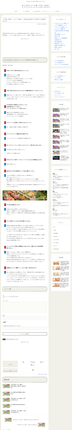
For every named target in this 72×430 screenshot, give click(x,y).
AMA (4, 341)
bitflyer (11, 341)
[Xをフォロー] (33, 372)
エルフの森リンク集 (59, 93)
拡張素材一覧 (58, 39)
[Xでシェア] (23, 364)
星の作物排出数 (58, 41)
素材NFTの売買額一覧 (60, 45)
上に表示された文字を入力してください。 (12, 327)
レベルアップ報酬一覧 (60, 28)
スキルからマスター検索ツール (62, 23)
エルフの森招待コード (60, 62)
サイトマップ (58, 95)
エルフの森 (16, 341)
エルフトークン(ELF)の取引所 (61, 64)
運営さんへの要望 (59, 79)
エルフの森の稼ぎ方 (59, 60)
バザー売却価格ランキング (61, 25)
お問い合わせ (58, 91)
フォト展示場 (58, 77)
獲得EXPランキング (59, 43)
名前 (4, 317)
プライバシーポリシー (60, 96)
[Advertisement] (25, 28)
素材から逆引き (58, 47)
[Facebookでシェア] (33, 364)
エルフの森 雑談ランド (60, 76)
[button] (33, 367)
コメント (5, 300)
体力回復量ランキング (60, 34)
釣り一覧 (57, 49)
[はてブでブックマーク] (42, 364)
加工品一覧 (57, 36)
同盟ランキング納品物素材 (61, 38)
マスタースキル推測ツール (61, 27)
